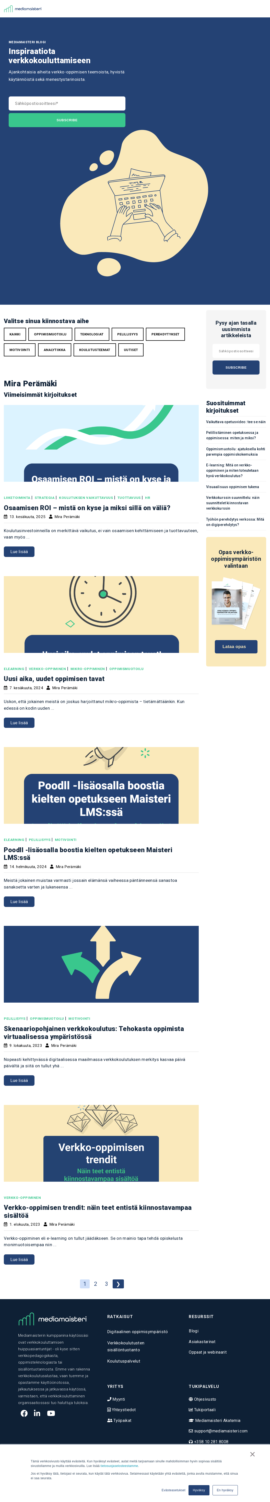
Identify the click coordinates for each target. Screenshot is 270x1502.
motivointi (19, 350)
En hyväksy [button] (225, 1490)
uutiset (131, 350)
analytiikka (55, 350)
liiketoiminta (17, 498)
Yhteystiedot (123, 1409)
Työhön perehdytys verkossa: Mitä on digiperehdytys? (235, 522)
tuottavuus (129, 498)
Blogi (193, 1331)
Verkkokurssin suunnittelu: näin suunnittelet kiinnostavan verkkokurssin (233, 503)
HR (147, 498)
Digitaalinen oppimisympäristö (137, 1331)
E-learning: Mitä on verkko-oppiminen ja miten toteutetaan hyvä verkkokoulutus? (232, 470)
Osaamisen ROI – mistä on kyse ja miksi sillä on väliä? (87, 508)
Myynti (118, 1399)
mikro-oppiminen (88, 669)
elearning (14, 669)
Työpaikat (121, 1420)
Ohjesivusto (204, 1399)
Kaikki (14, 334)
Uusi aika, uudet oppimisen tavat (54, 679)
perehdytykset (165, 334)
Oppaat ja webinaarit (208, 1352)
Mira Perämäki (67, 516)
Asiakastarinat (202, 1341)
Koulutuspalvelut (123, 1361)
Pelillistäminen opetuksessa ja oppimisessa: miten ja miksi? (232, 435)
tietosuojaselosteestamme (119, 1466)
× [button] (253, 1454)
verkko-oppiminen (47, 669)
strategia (44, 498)
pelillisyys (127, 334)
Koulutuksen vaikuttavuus (86, 498)
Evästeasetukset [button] (173, 1490)
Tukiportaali (204, 1409)
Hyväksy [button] (199, 1490)
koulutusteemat (94, 350)
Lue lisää (19, 551)
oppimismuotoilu (50, 334)
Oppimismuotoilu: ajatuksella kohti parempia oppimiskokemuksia (235, 451)
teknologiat (92, 334)
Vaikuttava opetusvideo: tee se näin (236, 422)
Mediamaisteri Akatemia (217, 1420)
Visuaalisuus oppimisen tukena (232, 487)
